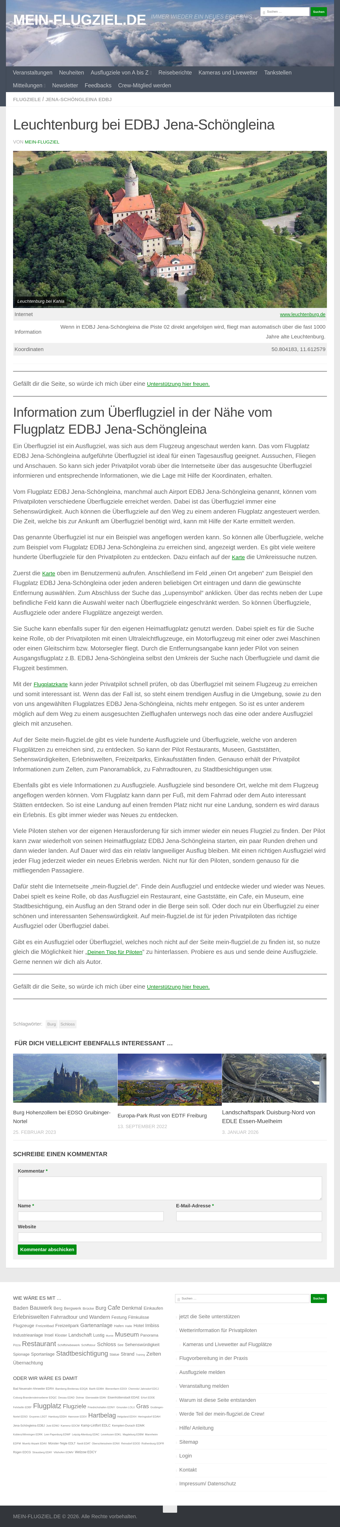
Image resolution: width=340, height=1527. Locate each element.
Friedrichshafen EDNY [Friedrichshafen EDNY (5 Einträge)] (101, 1406)
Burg (51, 1023)
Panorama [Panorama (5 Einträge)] (149, 1335)
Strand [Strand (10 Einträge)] (128, 1353)
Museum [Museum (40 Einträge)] (127, 1334)
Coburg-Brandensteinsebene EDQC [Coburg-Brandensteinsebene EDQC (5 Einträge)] (35, 1397)
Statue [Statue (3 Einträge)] (114, 1354)
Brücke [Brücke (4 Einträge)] (88, 1308)
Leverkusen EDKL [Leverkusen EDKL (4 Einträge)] (111, 1434)
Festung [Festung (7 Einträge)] (119, 1316)
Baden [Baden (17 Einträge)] (20, 1307)
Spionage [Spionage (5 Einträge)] (21, 1354)
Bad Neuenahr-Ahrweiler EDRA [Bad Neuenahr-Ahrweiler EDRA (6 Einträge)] (33, 1388)
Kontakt (188, 1469)
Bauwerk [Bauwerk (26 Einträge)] (41, 1307)
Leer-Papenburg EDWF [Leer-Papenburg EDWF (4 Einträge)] (57, 1434)
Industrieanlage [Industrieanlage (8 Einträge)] (28, 1334)
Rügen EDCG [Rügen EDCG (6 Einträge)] (22, 1451)
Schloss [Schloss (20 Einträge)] (106, 1344)
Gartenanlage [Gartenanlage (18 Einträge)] (96, 1325)
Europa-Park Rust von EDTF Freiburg (166, 1115)
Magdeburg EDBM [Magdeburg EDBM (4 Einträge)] (133, 1434)
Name (26, 1205)
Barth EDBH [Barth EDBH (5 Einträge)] (96, 1388)
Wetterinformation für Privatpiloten (218, 1330)
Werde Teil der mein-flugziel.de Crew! (221, 1413)
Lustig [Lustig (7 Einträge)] (99, 1334)
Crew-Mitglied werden (144, 85)
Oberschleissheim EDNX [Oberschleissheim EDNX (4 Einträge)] (106, 1443)
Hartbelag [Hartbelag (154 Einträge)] (102, 1414)
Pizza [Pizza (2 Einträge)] (16, 1344)
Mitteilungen (27, 85)
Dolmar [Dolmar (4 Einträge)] (80, 1397)
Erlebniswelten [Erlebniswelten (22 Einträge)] (31, 1316)
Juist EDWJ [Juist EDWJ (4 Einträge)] (52, 1425)
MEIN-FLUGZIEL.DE (79, 20)
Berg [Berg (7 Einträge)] (58, 1307)
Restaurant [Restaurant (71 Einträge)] (39, 1343)
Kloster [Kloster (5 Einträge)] (61, 1335)
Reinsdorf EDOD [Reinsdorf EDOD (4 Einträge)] (130, 1443)
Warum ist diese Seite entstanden (217, 1400)
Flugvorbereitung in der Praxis (213, 1358)
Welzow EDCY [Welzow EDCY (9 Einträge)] (86, 1451)
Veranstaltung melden (204, 1385)
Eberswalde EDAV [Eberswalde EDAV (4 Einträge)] (96, 1397)
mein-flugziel (43, 141)
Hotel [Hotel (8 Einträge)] (139, 1325)
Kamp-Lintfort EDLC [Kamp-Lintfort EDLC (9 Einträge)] (96, 1425)
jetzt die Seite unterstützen (209, 1316)
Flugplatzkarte (53, 683)
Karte (239, 556)
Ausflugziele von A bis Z (120, 72)
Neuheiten (71, 72)
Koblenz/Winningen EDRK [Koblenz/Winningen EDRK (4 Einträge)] (28, 1434)
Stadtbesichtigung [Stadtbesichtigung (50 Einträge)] (82, 1353)
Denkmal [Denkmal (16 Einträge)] (132, 1307)
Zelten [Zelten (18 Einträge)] (153, 1353)
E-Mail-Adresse (195, 1205)
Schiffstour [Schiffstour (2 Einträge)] (88, 1344)
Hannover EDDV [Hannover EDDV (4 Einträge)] (77, 1416)
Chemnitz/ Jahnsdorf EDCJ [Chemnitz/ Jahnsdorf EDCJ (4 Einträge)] (143, 1388)
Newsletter (65, 85)
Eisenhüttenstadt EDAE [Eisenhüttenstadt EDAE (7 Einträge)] (124, 1397)
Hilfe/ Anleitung (196, 1427)
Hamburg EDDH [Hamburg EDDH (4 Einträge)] (57, 1416)
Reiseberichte (175, 72)
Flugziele (28, 99)
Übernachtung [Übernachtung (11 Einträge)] (28, 1362)
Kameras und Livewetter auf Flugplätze (227, 1344)
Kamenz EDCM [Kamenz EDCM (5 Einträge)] (70, 1425)
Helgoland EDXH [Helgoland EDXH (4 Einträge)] (126, 1416)
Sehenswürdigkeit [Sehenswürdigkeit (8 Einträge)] (142, 1344)
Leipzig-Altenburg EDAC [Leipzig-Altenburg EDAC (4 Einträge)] (86, 1434)
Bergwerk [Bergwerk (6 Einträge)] (72, 1307)
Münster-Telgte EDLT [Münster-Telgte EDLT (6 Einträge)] (62, 1443)
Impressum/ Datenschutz (207, 1483)
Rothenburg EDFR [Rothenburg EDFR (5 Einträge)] (152, 1443)
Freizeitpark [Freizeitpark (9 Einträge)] (67, 1325)
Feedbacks (98, 85)
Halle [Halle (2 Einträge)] (128, 1325)
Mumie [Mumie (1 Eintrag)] (109, 1335)
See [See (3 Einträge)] (120, 1344)
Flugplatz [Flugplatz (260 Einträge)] (47, 1405)
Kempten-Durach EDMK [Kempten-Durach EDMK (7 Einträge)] (128, 1425)
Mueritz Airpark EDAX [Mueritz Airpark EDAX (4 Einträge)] (34, 1443)
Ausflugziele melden (202, 1372)
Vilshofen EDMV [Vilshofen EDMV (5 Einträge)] (63, 1451)
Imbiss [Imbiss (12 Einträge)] (152, 1325)
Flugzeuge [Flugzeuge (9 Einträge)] (23, 1325)
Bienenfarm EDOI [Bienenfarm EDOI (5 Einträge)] (116, 1388)
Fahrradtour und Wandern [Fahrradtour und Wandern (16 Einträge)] (80, 1316)
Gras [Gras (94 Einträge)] (142, 1406)
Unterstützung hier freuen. (182, 383)
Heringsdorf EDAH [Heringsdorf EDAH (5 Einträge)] (149, 1416)
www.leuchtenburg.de (299, 314)
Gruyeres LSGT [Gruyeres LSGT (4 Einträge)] (38, 1416)
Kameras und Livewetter (228, 72)
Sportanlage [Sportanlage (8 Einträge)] (42, 1353)
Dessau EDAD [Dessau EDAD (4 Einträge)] (66, 1397)
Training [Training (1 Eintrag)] (140, 1354)
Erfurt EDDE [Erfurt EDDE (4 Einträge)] (148, 1397)
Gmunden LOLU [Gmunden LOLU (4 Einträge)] (125, 1406)
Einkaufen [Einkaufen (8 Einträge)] (153, 1307)
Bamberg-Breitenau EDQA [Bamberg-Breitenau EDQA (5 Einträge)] (71, 1388)
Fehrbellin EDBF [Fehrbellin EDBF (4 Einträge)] (22, 1406)
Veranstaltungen (32, 72)
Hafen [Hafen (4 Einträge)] (119, 1325)
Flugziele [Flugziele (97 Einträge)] (74, 1406)
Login (185, 1455)
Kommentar (33, 1170)
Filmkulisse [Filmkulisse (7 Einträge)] (138, 1316)
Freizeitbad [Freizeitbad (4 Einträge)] (45, 1325)
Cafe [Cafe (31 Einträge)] (114, 1307)
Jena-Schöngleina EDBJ (84, 99)
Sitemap (188, 1441)
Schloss (67, 1023)
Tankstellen (277, 72)
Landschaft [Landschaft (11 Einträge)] (80, 1334)
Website (27, 1226)
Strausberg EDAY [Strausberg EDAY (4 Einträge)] (42, 1451)
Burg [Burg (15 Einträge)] (101, 1307)
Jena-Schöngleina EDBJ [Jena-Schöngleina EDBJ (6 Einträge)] (29, 1425)
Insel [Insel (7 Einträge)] (48, 1334)
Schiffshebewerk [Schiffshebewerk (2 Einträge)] (69, 1344)
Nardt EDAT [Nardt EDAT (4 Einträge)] (84, 1443)
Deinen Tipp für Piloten (118, 951)
